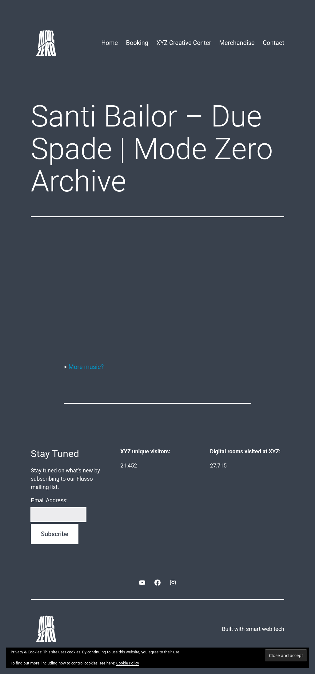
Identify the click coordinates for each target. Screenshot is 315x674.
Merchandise (237, 42)
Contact (273, 42)
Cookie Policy (127, 663)
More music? (86, 367)
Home (109, 42)
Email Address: (49, 500)
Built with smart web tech (253, 629)
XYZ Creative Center (183, 42)
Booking (137, 42)
